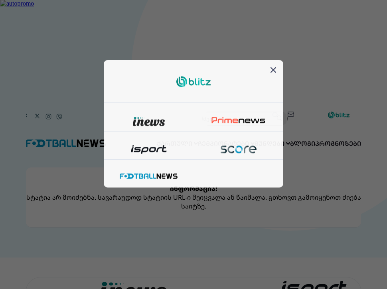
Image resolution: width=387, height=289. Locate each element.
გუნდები (252, 144)
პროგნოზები (334, 144)
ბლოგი (290, 144)
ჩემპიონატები (198, 144)
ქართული (141, 144)
